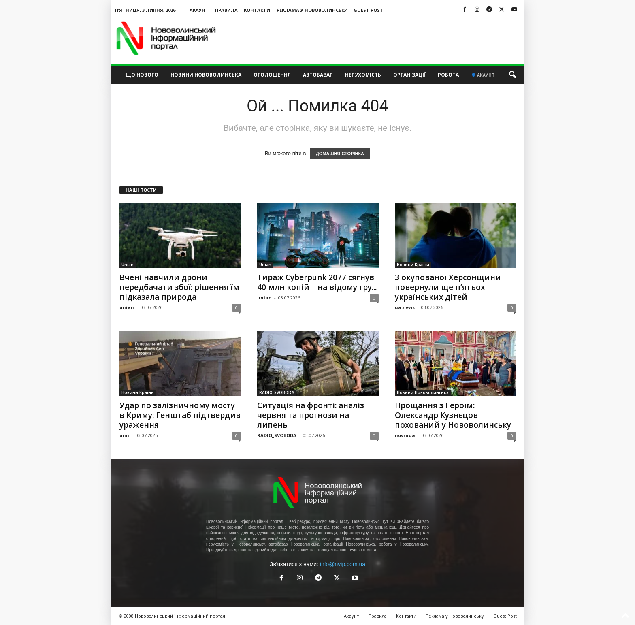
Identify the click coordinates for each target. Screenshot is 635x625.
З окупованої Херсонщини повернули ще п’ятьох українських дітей (448, 287)
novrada (405, 435)
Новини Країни (413, 264)
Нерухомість (363, 74)
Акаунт (199, 10)
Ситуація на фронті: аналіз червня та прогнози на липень (310, 415)
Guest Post (368, 10)
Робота (448, 74)
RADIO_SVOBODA (276, 392)
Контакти (257, 10)
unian (126, 307)
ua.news (405, 307)
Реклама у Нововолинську (312, 10)
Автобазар (318, 74)
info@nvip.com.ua (342, 564)
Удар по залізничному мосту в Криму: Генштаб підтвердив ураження (180, 415)
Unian (127, 264)
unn (124, 435)
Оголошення (272, 74)
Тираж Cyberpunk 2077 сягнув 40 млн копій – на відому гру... (317, 282)
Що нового (142, 74)
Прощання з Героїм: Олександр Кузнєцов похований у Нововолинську (453, 415)
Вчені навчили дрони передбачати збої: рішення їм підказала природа (179, 287)
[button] (512, 75)
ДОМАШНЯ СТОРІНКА (340, 153)
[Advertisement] (377, 38)
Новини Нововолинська (205, 74)
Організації (409, 74)
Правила (226, 10)
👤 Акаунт (482, 75)
